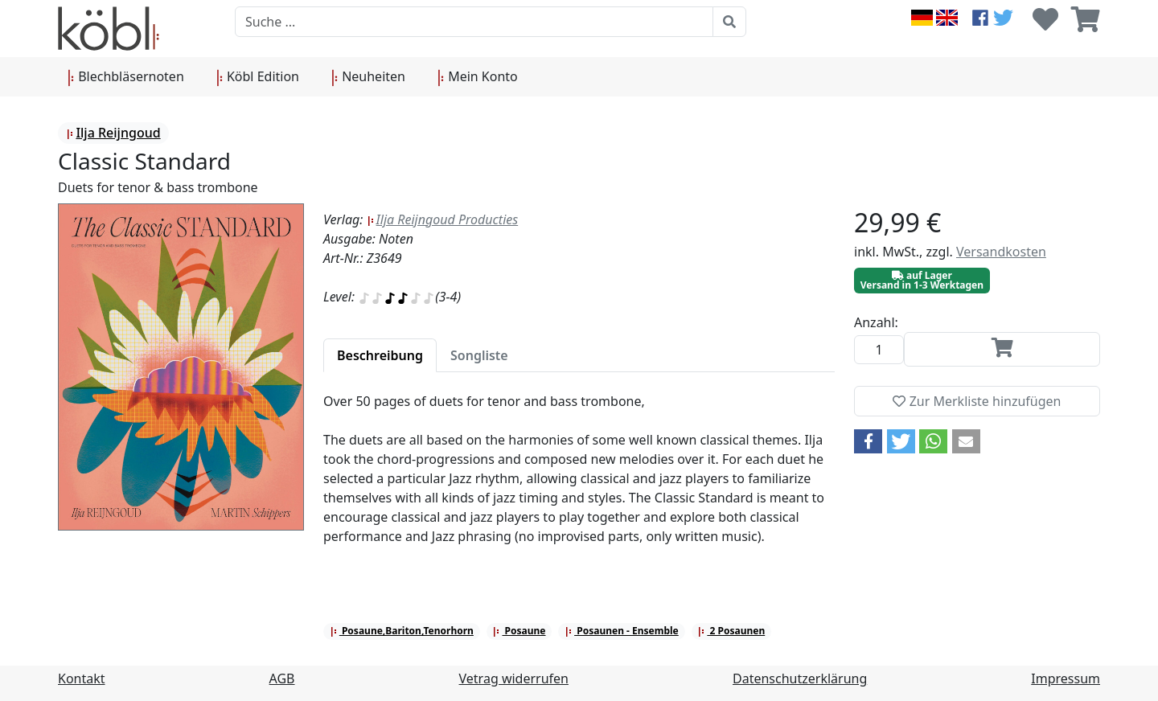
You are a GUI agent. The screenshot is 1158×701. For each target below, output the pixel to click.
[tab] (380, 355)
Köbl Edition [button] (257, 77)
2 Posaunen (731, 630)
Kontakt (81, 678)
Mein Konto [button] (477, 77)
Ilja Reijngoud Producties (443, 219)
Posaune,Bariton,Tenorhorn (402, 630)
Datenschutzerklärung (800, 678)
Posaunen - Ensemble (622, 630)
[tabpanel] (579, 478)
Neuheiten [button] (368, 77)
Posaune (518, 630)
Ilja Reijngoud (113, 132)
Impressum (1065, 678)
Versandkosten (1001, 251)
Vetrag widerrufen (514, 678)
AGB (282, 678)
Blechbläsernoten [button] (126, 77)
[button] (868, 441)
